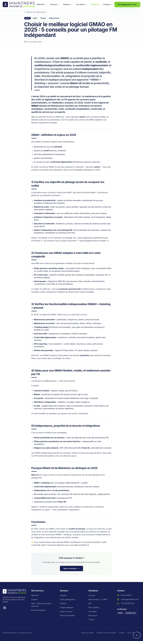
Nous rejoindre (93, 607)
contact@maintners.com (130, 599)
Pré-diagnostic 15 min (127, 4)
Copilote (34, 599)
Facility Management (67, 599)
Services (54, 4)
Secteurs (67, 4)
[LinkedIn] (5, 608)
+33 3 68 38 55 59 (127, 603)
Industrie (63, 595)
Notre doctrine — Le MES (97, 599)
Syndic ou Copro (66, 611)
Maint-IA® (42, 4)
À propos (107, 4)
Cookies (122, 633)
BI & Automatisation (38, 610)
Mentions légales (87, 633)
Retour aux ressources (35, 12)
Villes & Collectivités (67, 615)
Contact (91, 619)
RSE (89, 603)
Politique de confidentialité (106, 633)
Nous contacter (71, 568)
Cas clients (81, 4)
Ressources (95, 4)
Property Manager (66, 607)
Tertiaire (63, 603)
